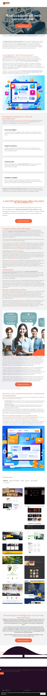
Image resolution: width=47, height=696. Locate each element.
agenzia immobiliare (14, 483)
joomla (27, 483)
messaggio (3, 660)
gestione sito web (22, 300)
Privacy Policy (26, 672)
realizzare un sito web (23, 120)
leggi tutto (3, 694)
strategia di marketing (19, 244)
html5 (22, 483)
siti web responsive (12, 260)
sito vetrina (6, 485)
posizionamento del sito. (8, 422)
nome (1, 656)
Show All (5, 483)
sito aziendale (33, 483)
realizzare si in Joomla (29, 370)
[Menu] (43, 3)
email (26, 656)
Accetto (43, 693)
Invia (2, 676)
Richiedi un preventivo (23, 26)
